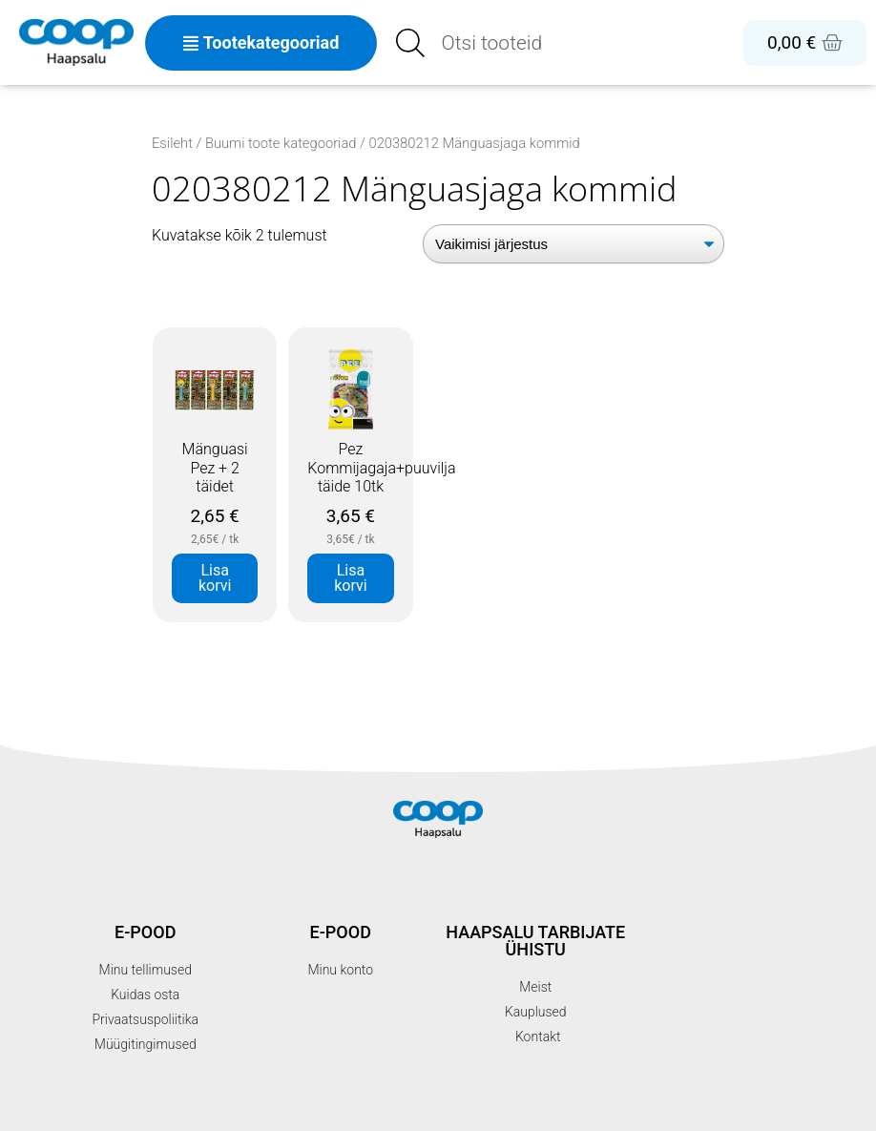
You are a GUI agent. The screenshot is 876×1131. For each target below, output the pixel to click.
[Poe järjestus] (573, 243)
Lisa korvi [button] (214, 578)
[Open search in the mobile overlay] (521, 43)
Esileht (172, 143)
